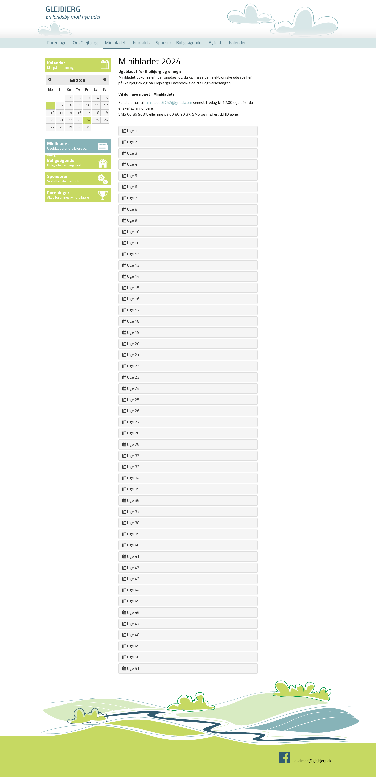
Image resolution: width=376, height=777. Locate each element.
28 (61, 127)
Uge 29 (130, 444)
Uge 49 (130, 646)
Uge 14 (130, 276)
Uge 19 (130, 332)
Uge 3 (129, 153)
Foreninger (57, 42)
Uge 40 (130, 545)
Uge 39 (130, 534)
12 (106, 105)
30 (79, 127)
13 (52, 112)
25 (97, 119)
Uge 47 (130, 624)
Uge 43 (130, 579)
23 (79, 119)
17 (88, 112)
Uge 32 (130, 456)
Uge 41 (130, 556)
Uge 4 (129, 164)
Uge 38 (130, 523)
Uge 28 (130, 433)
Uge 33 (130, 467)
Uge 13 (130, 265)
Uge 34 (130, 478)
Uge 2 (129, 142)
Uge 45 (130, 601)
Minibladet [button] (116, 42)
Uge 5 (129, 176)
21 (61, 119)
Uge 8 (129, 209)
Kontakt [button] (142, 42)
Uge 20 (130, 344)
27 (52, 127)
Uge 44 (130, 590)
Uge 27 (130, 422)
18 (97, 112)
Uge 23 (130, 377)
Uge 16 (130, 299)
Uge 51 (130, 668)
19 (106, 112)
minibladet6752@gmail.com (168, 102)
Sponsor (163, 42)
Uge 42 (130, 568)
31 (88, 127)
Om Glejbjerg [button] (86, 42)
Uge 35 (130, 489)
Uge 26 (130, 411)
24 (88, 119)
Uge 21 (130, 355)
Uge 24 (130, 388)
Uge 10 (130, 232)
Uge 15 (130, 288)
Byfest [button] (216, 42)
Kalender (237, 42)
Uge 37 (130, 512)
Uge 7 (129, 198)
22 (70, 119)
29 (70, 127)
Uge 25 (130, 400)
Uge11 (130, 243)
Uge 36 (130, 500)
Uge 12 (130, 254)
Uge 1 (129, 131)
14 (61, 112)
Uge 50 (130, 657)
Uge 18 (130, 321)
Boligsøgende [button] (190, 42)
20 (52, 119)
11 (97, 105)
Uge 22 (130, 366)
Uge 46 (130, 612)
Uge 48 (130, 635)
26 (106, 119)
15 (70, 112)
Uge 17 (130, 310)
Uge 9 (129, 220)
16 (79, 112)
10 (88, 105)
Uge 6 (129, 187)
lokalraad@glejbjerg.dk (312, 761)
